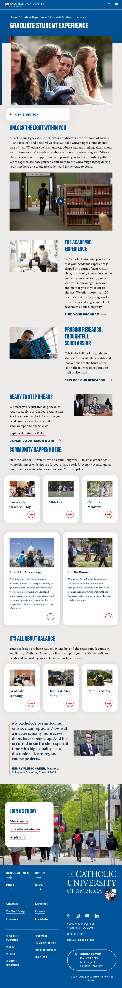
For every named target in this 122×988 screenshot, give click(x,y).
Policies (10, 954)
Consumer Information (13, 963)
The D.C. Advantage (25, 572)
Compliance (41, 957)
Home (13, 17)
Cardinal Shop (15, 911)
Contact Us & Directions (81, 940)
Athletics (55, 502)
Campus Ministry (94, 505)
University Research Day (20, 505)
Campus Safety (98, 691)
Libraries (12, 919)
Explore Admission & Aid (28, 433)
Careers (40, 911)
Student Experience (34, 17)
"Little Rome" (78, 572)
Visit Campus (19, 821)
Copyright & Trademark (13, 938)
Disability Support (45, 943)
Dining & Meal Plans (60, 693)
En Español (41, 936)
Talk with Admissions (25, 829)
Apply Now (18, 837)
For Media (41, 919)
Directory (41, 904)
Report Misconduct (46, 950)
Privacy (10, 947)
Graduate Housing (17, 693)
